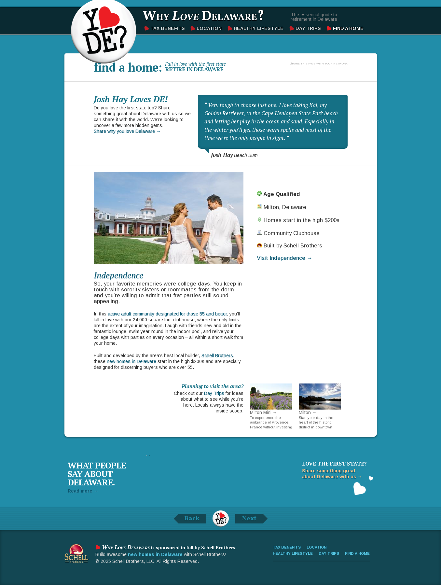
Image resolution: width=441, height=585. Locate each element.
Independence (118, 275)
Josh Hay (222, 155)
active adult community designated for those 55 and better (167, 313)
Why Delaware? (203, 16)
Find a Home (348, 28)
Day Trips (308, 28)
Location (209, 28)
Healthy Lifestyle (258, 28)
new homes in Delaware (131, 361)
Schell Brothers (217, 355)
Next (249, 518)
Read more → (83, 491)
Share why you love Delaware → (127, 131)
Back (192, 518)
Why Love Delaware (103, 31)
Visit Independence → (284, 258)
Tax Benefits (167, 28)
